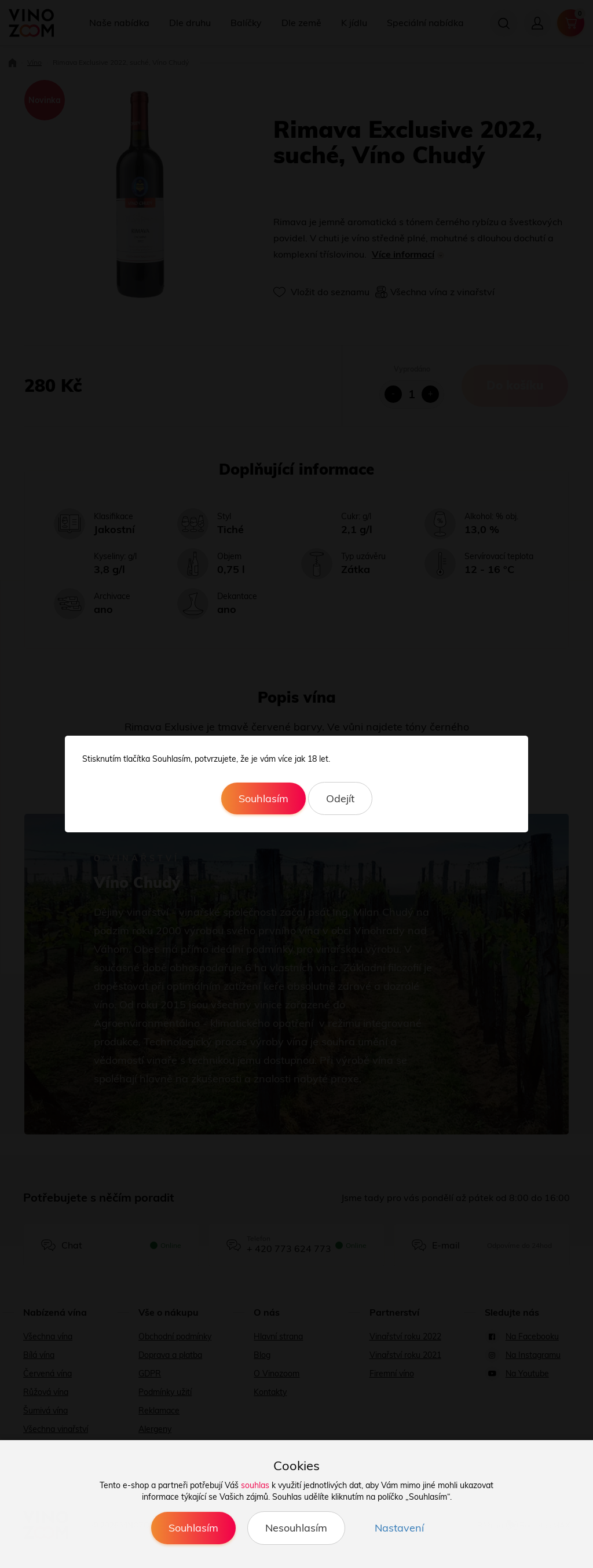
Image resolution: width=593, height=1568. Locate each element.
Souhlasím (263, 798)
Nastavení (399, 1527)
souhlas (255, 1485)
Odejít (340, 798)
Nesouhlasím (296, 1527)
